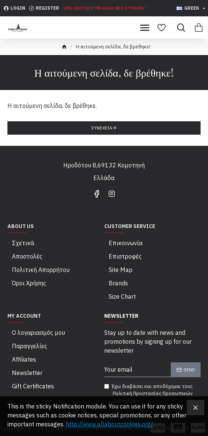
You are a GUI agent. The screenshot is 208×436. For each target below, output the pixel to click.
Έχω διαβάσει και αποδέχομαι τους (152, 394)
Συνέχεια (102, 128)
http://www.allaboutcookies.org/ (109, 424)
